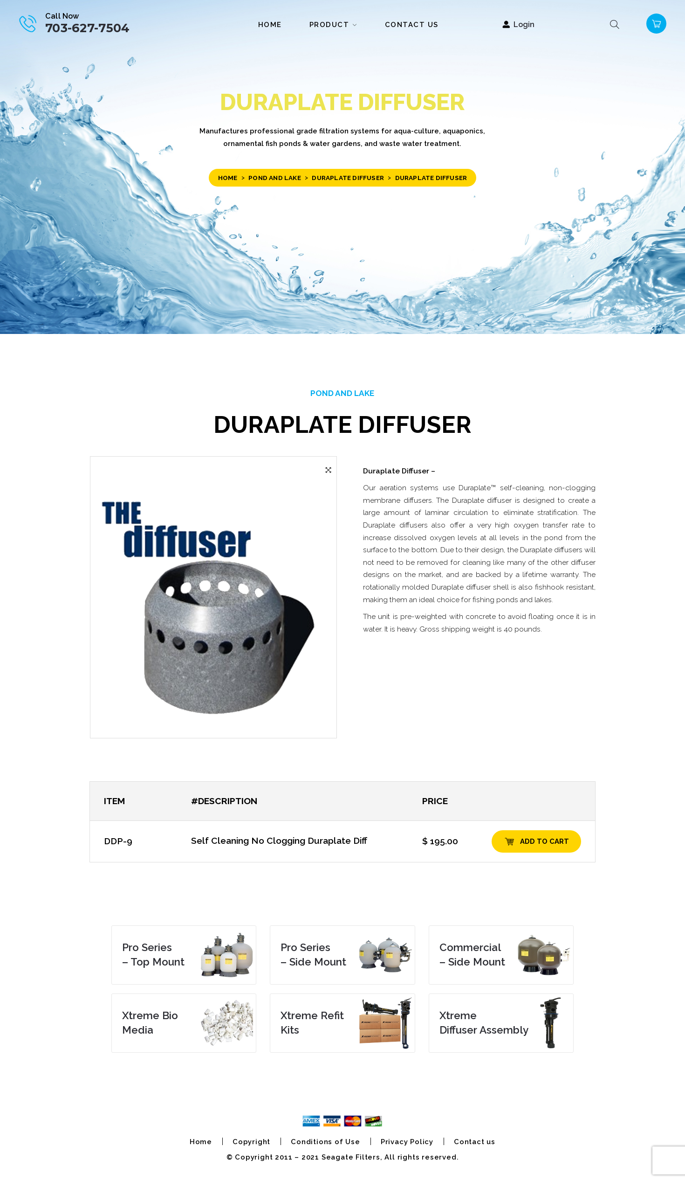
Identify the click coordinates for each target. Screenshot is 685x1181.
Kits (312, 1022)
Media (150, 1022)
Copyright (251, 1142)
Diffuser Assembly (483, 1022)
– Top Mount (153, 954)
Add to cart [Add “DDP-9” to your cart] (544, 841)
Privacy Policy (407, 1142)
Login (524, 24)
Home (228, 177)
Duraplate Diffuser (348, 177)
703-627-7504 (87, 28)
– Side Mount (313, 954)
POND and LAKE (274, 177)
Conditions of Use (325, 1142)
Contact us (474, 1142)
